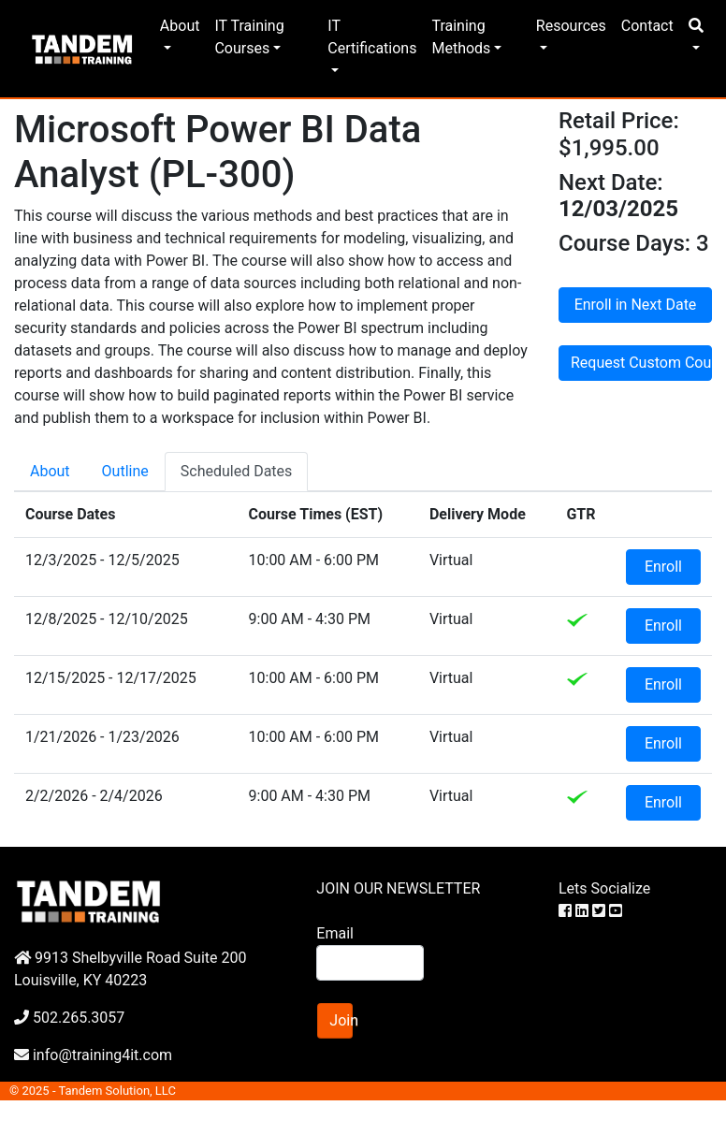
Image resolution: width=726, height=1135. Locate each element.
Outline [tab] (125, 471)
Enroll (663, 566)
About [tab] (50, 471)
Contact (647, 26)
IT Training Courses (248, 37)
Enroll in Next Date (635, 304)
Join (341, 1020)
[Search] (369, 963)
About (180, 26)
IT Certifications (371, 37)
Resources (571, 26)
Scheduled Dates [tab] (237, 471)
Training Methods (460, 37)
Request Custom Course (641, 362)
